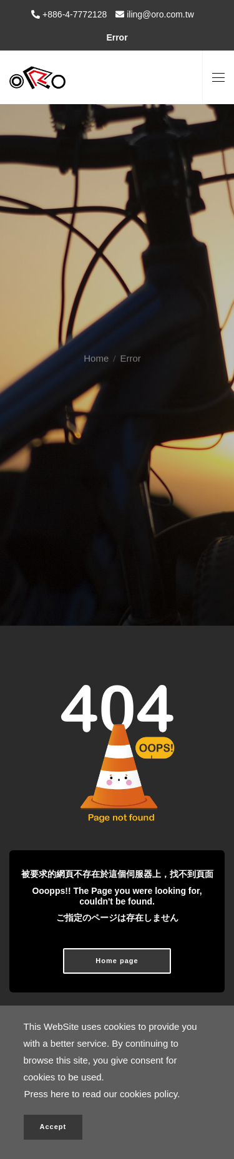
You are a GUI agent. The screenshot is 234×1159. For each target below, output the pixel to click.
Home (96, 347)
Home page (116, 960)
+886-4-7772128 (73, 14)
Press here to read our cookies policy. (102, 1094)
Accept (53, 1126)
